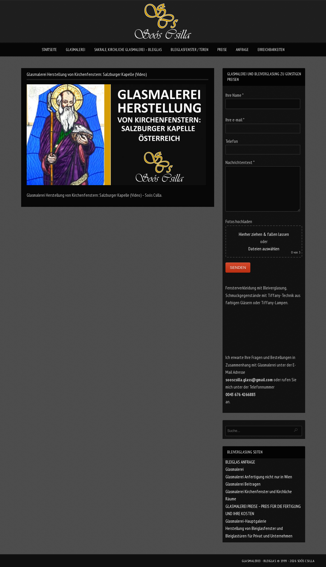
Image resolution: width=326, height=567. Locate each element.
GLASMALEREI (75, 49)
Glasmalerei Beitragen (243, 484)
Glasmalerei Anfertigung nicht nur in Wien (258, 477)
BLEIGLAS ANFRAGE (240, 462)
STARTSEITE (49, 49)
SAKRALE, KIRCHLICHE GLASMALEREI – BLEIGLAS (128, 49)
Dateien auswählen (263, 248)
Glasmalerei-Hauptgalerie (245, 521)
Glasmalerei (234, 469)
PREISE (222, 49)
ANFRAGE (242, 49)
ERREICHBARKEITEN (271, 49)
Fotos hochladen (238, 221)
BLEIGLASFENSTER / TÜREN (189, 49)
